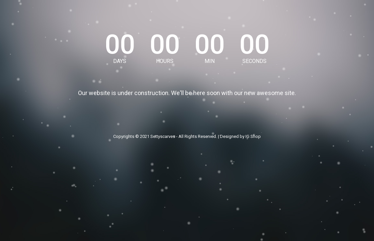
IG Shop (253, 136)
